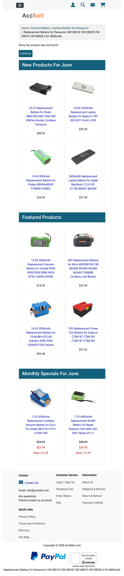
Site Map (24, 537)
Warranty (24, 530)
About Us (87, 482)
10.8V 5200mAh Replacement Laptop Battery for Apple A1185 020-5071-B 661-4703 (83, 114)
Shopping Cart (64, 489)
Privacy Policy (27, 516)
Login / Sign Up (65, 482)
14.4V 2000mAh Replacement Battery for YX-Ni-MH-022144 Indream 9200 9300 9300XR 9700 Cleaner (40, 337)
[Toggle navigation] (20, 5)
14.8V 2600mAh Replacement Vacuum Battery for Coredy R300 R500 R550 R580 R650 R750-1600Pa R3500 (40, 268)
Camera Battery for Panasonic (70, 28)
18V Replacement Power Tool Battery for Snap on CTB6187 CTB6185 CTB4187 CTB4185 (83, 334)
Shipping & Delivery (93, 489)
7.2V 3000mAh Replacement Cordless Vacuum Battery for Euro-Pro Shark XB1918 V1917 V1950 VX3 (41, 425)
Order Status (63, 496)
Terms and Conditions (32, 523)
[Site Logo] (33, 15)
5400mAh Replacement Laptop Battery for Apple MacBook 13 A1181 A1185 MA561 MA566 (83, 182)
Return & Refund (92, 496)
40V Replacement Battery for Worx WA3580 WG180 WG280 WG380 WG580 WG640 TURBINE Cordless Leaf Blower (83, 268)
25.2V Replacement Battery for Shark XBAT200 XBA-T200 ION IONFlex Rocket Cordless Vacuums (41, 116)
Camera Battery (40, 28)
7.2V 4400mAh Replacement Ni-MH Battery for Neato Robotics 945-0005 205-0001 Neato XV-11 (83, 425)
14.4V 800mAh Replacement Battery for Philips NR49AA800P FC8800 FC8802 (40, 182)
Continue (25, 53)
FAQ (58, 502)
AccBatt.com (73, 545)
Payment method (92, 502)
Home (25, 28)
